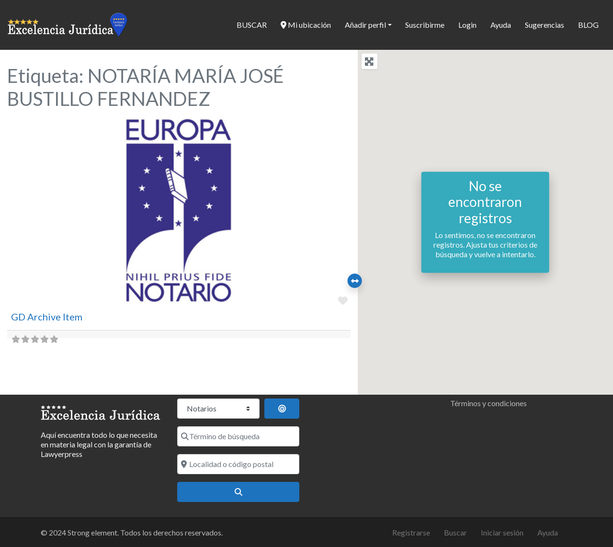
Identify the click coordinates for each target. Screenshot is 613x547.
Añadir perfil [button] (365, 24)
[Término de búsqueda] (238, 436)
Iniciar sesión (502, 532)
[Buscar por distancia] (281, 409)
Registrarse (411, 532)
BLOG (588, 24)
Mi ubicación (306, 24)
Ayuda (500, 24)
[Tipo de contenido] (218, 409)
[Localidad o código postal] (238, 464)
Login (467, 24)
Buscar (455, 532)
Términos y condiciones (488, 403)
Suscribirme (424, 24)
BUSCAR (252, 24)
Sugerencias (544, 24)
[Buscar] (238, 492)
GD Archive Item (46, 316)
